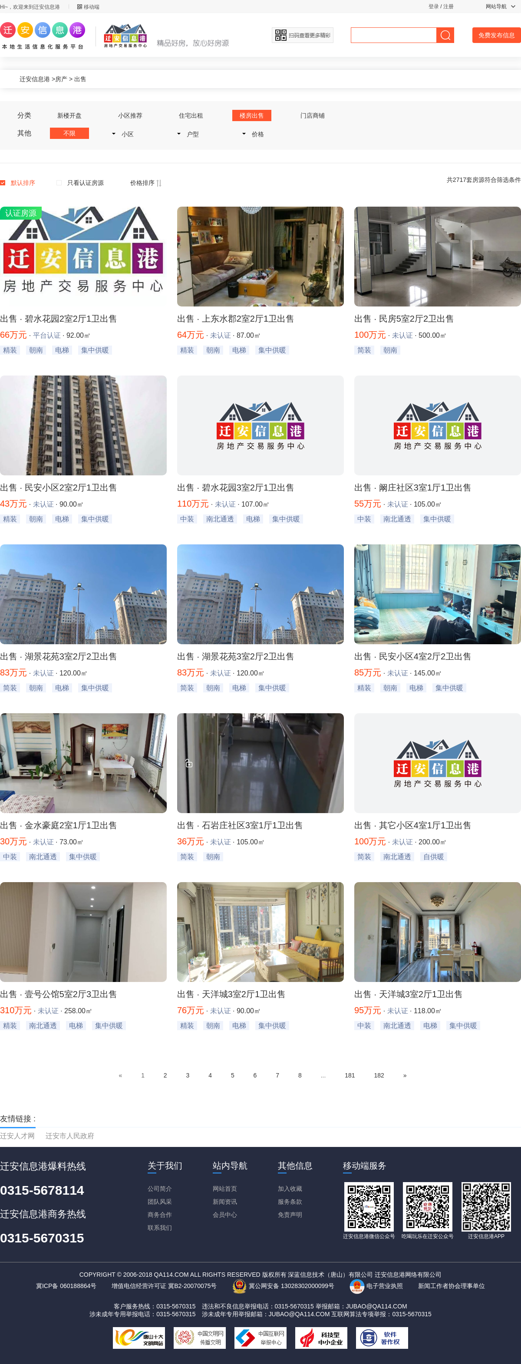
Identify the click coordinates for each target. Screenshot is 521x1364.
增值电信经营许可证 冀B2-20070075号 (164, 1285)
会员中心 (225, 1214)
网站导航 (500, 6)
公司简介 (160, 1188)
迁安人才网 (17, 1136)
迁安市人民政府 (70, 1136)
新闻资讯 (225, 1201)
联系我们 (160, 1227)
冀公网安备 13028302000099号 (283, 1285)
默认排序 (23, 182)
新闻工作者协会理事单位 (451, 1285)
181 (350, 1075)
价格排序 (146, 182)
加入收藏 (290, 1188)
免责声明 (290, 1214)
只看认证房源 (85, 182)
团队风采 (160, 1201)
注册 (448, 6)
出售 (80, 79)
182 (379, 1075)
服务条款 (290, 1201)
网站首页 (225, 1188)
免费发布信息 (496, 35)
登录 (434, 6)
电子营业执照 (376, 1285)
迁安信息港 (35, 79)
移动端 (88, 7)
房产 (61, 79)
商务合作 (160, 1214)
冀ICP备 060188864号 (66, 1285)
